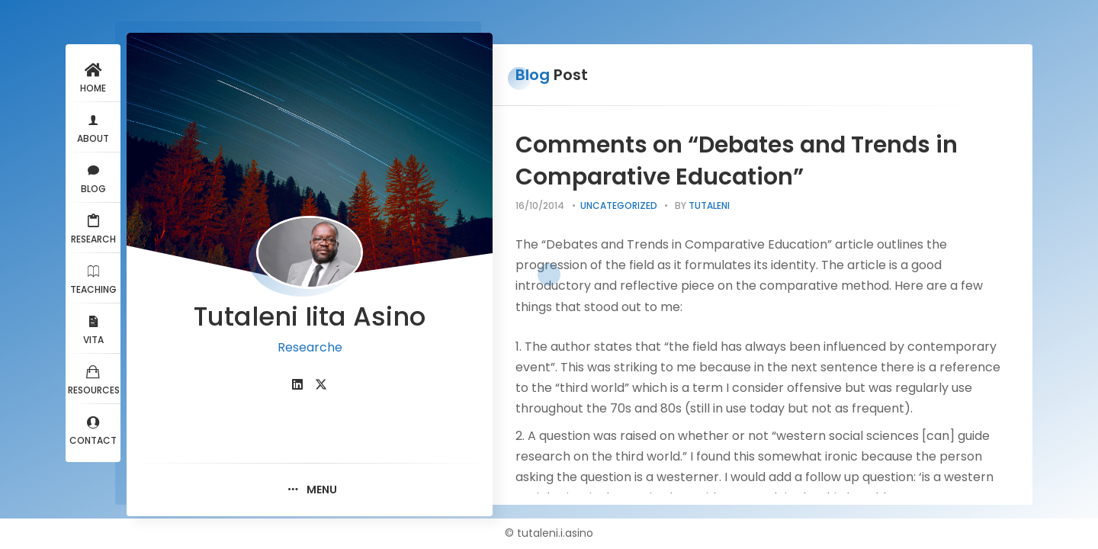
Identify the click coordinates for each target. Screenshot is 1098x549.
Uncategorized (618, 205)
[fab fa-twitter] (321, 384)
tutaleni (709, 205)
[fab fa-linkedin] (297, 384)
